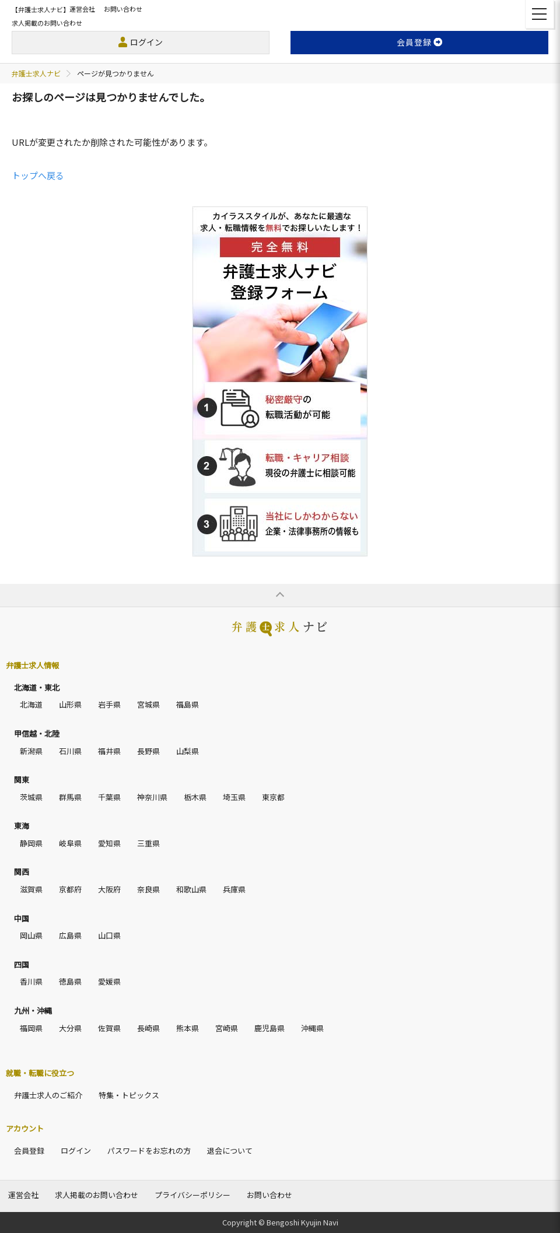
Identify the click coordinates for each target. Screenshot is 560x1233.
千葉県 (109, 797)
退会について (230, 1150)
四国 (21, 964)
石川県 (70, 750)
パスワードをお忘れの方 (149, 1150)
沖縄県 (312, 1028)
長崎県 (148, 1028)
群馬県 (70, 797)
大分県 (70, 1028)
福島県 (187, 704)
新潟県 (31, 750)
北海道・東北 (37, 687)
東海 (21, 825)
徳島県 (70, 981)
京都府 (70, 889)
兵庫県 (234, 889)
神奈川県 (152, 797)
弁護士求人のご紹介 (48, 1095)
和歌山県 (191, 889)
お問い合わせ (123, 8)
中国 (21, 918)
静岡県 (31, 843)
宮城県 (148, 704)
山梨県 (187, 750)
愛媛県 (109, 981)
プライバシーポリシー (192, 1194)
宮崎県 (226, 1028)
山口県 (109, 935)
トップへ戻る (38, 175)
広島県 (70, 935)
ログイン (146, 42)
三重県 (148, 843)
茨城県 (31, 797)
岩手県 (109, 704)
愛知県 (109, 843)
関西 (21, 871)
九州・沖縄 (33, 1010)
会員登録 (29, 1150)
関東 (21, 779)
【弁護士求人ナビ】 (40, 9)
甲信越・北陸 (37, 733)
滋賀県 (31, 889)
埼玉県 (234, 797)
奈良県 (148, 889)
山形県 (70, 704)
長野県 (148, 750)
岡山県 (31, 935)
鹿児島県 (269, 1028)
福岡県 (31, 1028)
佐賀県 (109, 1028)
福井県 (109, 750)
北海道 (31, 704)
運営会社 (82, 8)
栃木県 (195, 797)
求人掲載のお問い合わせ (47, 22)
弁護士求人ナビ (36, 73)
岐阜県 (70, 843)
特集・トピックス (129, 1095)
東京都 (273, 797)
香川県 (31, 981)
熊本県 (187, 1028)
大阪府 (109, 889)
